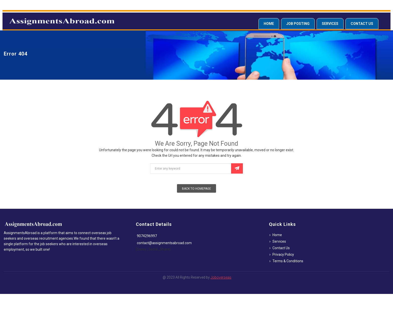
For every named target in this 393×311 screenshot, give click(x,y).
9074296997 (147, 236)
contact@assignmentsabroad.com (164, 243)
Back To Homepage (196, 188)
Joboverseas (221, 277)
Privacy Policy (283, 254)
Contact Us (362, 24)
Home (269, 24)
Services (330, 24)
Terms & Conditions (287, 261)
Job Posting (298, 24)
